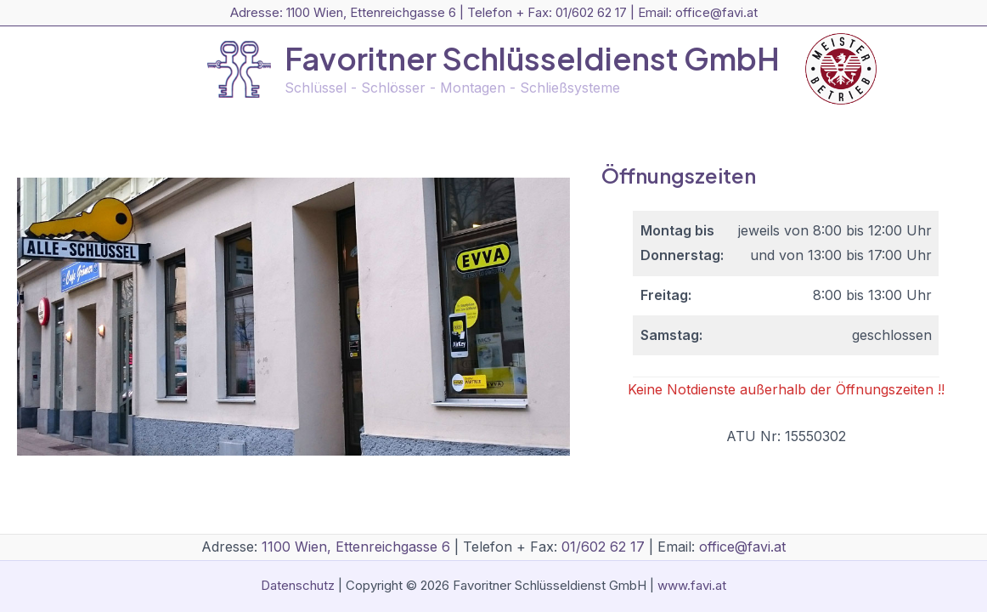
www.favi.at (691, 585)
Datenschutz (298, 585)
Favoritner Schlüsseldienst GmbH (532, 58)
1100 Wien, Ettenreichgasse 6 (371, 12)
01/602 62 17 (591, 12)
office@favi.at (716, 12)
